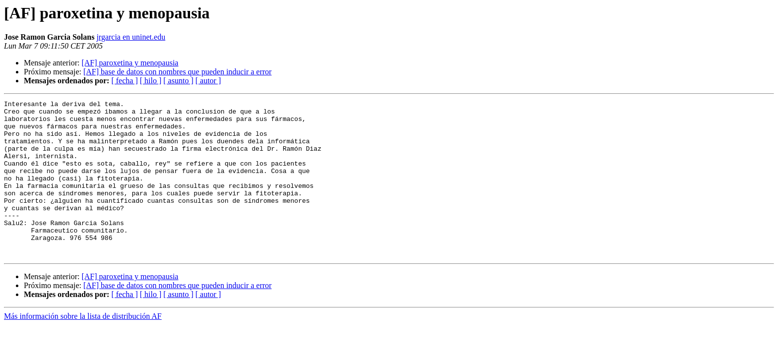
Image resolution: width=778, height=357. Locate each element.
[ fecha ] (124, 80)
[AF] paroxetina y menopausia (129, 63)
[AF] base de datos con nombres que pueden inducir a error (177, 71)
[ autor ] (208, 80)
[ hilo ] (151, 80)
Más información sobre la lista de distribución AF (83, 347)
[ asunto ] (178, 80)
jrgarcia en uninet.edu (130, 37)
